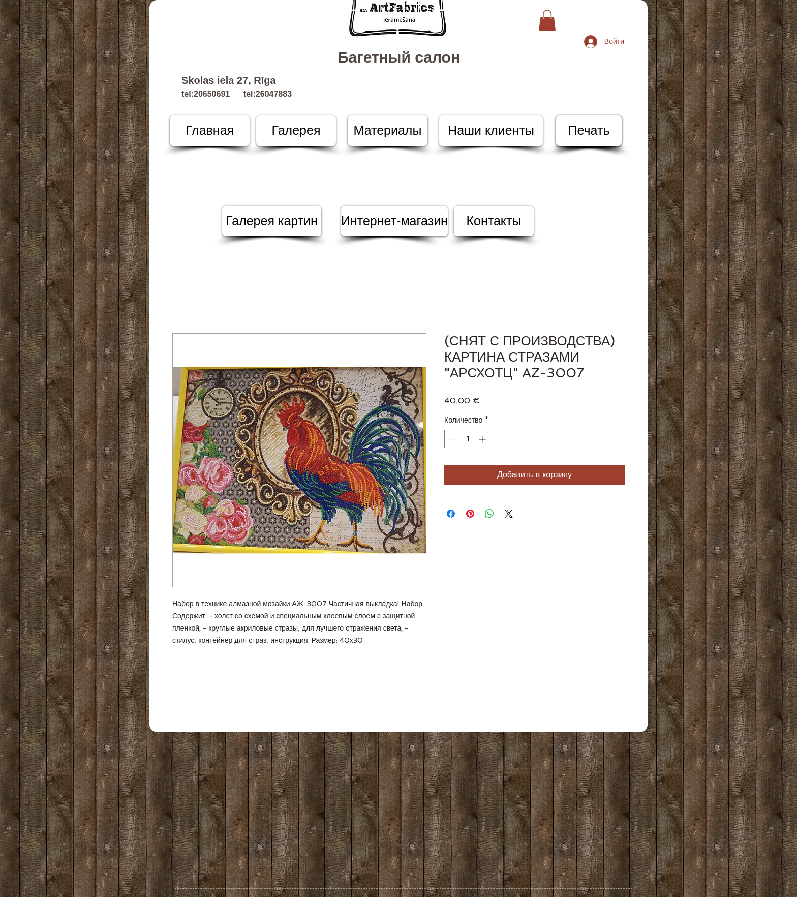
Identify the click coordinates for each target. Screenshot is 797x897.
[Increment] (483, 439)
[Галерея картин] (271, 221)
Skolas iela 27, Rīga (228, 80)
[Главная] (210, 130)
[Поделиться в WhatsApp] (489, 513)
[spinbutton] (467, 439)
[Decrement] (452, 439)
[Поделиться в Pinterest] (470, 513)
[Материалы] (387, 130)
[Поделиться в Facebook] (451, 513)
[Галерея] (296, 130)
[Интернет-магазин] (394, 221)
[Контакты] (494, 221)
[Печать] (589, 130)
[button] (547, 20)
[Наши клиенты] (491, 130)
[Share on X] (509, 513)
